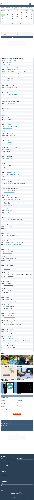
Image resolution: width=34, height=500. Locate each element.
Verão (19, 403)
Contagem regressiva (4, 475)
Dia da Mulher (20, 402)
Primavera (4, 405)
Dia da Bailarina (7, 64)
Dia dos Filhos (6, 281)
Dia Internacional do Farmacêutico (10, 286)
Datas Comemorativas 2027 (21, 463)
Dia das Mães (4, 400)
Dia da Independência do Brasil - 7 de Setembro (12, 115)
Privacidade (2, 485)
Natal (3, 399)
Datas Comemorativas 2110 (6, 423)
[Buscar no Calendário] (30, 4)
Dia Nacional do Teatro (8, 210)
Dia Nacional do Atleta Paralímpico (10, 254)
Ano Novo (19, 399)
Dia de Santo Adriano (8, 124)
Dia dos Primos (6, 297)
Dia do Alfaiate (6, 108)
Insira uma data (5, 409)
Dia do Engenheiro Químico (9, 222)
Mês (10, 411)
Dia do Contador (7, 249)
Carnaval (3, 402)
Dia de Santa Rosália (7, 89)
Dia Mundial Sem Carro (8, 253)
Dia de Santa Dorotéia (8, 74)
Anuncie (2, 490)
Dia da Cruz (6, 169)
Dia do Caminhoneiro (8, 181)
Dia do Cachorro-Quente (8, 138)
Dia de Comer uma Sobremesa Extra (10, 87)
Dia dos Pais (20, 400)
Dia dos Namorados (21, 406)
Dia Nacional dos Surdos (8, 299)
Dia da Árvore (6, 247)
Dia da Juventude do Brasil (8, 251)
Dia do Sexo (6, 110)
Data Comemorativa (4, 34)
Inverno (3, 403)
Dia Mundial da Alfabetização (9, 122)
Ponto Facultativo (20, 32)
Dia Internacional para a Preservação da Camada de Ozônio (14, 183)
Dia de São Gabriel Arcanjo (8, 336)
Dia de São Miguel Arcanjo (8, 334)
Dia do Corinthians (7, 62)
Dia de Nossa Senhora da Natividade (10, 126)
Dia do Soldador (7, 269)
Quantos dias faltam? (5, 395)
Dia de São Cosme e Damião (9, 313)
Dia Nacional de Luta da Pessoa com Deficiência (12, 244)
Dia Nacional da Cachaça (8, 158)
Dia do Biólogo (6, 80)
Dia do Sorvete (6, 267)
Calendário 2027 (19, 458)
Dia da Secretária (7, 349)
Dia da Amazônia (7, 96)
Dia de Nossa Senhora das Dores (9, 172)
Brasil (19, 493)
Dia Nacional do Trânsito (8, 285)
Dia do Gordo (6, 145)
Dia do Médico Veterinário (8, 142)
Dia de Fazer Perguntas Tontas (9, 317)
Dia (3, 411)
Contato (2, 488)
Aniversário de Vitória (8, 128)
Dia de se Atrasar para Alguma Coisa (10, 94)
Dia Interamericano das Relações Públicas (11, 295)
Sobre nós (2, 483)
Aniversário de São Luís (8, 131)
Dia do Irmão (6, 106)
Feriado (3, 32)
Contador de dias (4, 430)
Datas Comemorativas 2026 (5, 463)
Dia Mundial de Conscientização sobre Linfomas (12, 174)
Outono (19, 405)
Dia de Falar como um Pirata (9, 208)
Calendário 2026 (3, 458)
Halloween (4, 406)
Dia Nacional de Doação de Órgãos (10, 304)
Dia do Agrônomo (7, 167)
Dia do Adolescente (7, 231)
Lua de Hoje (3, 427)
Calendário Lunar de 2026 (5, 425)
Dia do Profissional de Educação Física (10, 60)
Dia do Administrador (8, 137)
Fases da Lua (19, 34)
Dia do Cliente (6, 179)
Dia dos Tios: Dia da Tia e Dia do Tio (10, 235)
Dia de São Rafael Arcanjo (8, 338)
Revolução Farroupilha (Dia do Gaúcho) (11, 230)
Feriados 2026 (3, 460)
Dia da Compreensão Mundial (9, 192)
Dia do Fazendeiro (7, 233)
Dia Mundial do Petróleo (8, 329)
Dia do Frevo (6, 170)
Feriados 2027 (19, 460)
